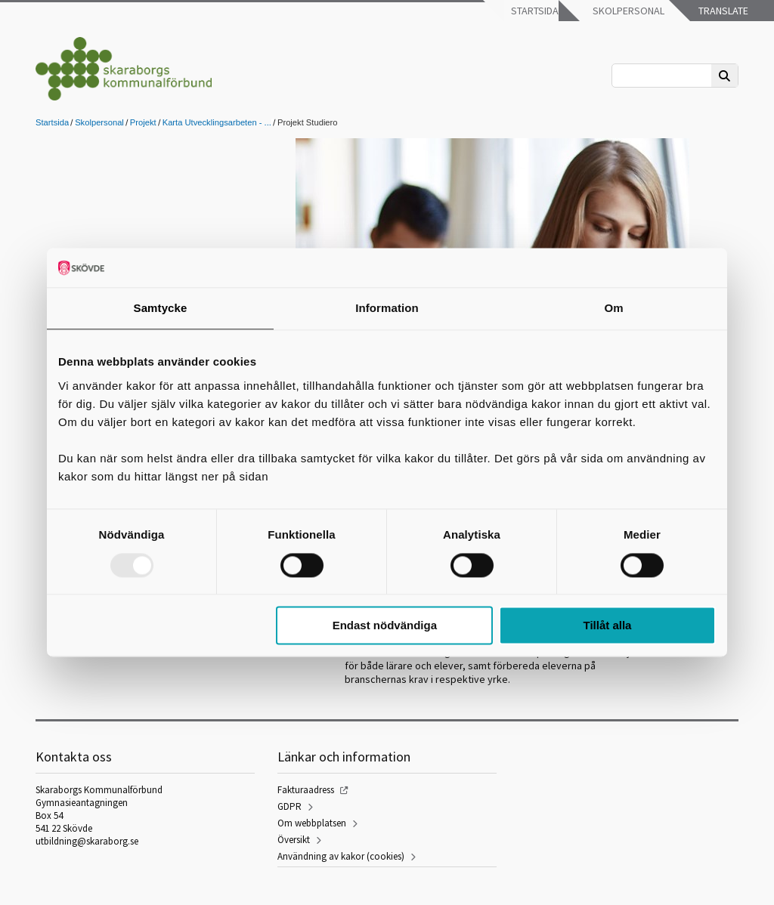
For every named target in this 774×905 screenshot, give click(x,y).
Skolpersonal (627, 10)
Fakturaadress (305, 789)
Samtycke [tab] (160, 308)
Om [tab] (613, 308)
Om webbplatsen (311, 823)
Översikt (293, 839)
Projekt (143, 122)
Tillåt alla (607, 625)
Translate (722, 10)
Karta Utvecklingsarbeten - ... (217, 122)
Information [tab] (387, 308)
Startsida (534, 10)
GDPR (289, 806)
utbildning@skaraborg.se (87, 841)
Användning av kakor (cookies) (340, 856)
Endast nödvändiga (385, 625)
